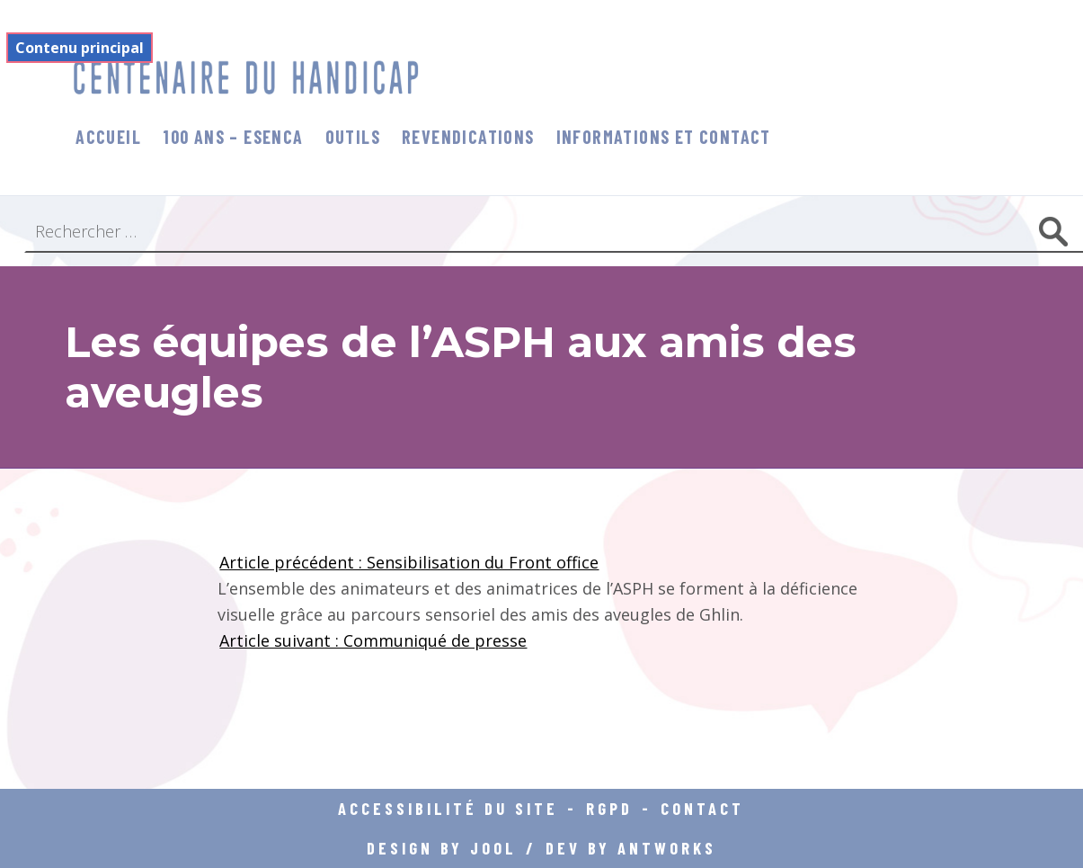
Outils (352, 137)
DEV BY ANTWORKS (631, 847)
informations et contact (663, 137)
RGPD (609, 808)
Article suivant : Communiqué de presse (373, 640)
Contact (702, 808)
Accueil (108, 137)
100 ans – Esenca (233, 137)
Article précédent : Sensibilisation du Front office (409, 562)
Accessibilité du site (448, 808)
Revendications (468, 137)
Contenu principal (79, 48)
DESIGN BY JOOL (442, 847)
